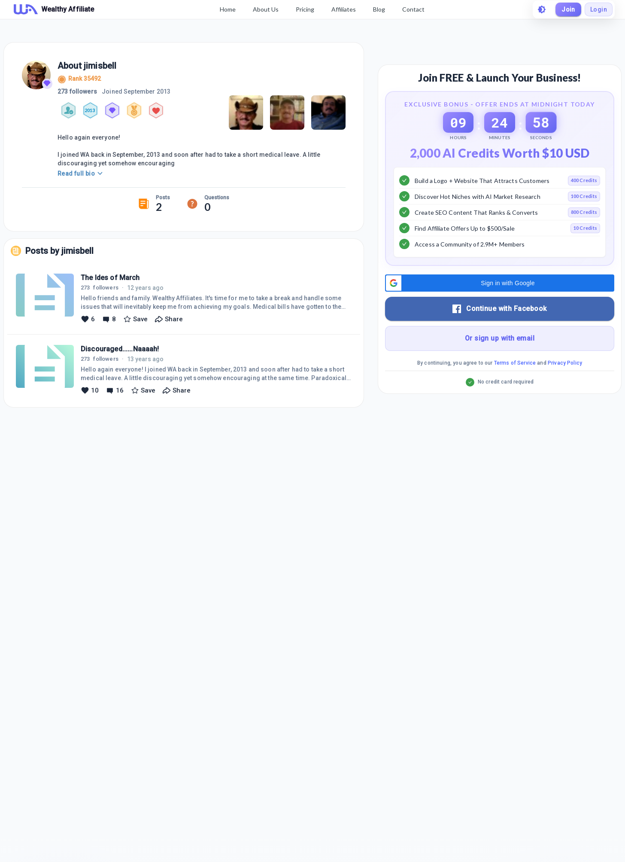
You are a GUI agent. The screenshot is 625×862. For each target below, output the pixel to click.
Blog (379, 9)
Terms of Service (515, 363)
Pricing (305, 9)
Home (228, 9)
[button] (499, 283)
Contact (413, 9)
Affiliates (343, 9)
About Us (266, 9)
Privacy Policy (565, 363)
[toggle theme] (542, 9)
